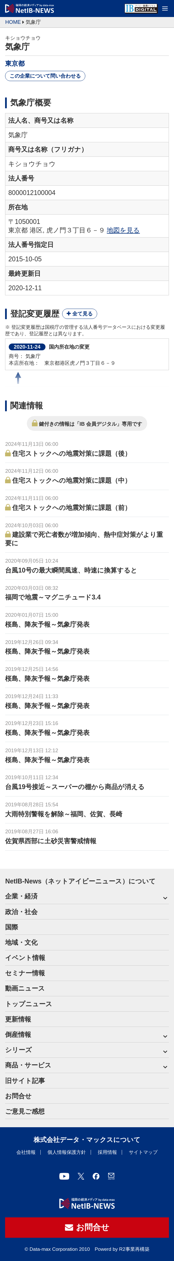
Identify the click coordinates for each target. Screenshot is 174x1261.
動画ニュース (25, 988)
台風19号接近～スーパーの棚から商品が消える (75, 786)
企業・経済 (21, 896)
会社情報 (26, 1152)
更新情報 (18, 1019)
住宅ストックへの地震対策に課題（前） (71, 507)
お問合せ (18, 1096)
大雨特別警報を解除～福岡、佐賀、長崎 (63, 814)
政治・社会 (21, 911)
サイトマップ (143, 1152)
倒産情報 (18, 1034)
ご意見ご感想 (25, 1111)
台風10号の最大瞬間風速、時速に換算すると (71, 570)
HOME (13, 22)
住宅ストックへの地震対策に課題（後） (71, 453)
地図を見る (123, 230)
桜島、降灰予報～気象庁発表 (47, 624)
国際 (11, 927)
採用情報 (107, 1152)
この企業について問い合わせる (45, 76)
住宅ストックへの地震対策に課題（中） (71, 480)
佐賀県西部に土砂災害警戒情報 (50, 841)
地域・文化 (21, 942)
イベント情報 (25, 957)
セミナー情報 (25, 973)
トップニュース (28, 1004)
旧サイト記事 (25, 1080)
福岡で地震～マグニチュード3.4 (53, 597)
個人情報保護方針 (66, 1152)
